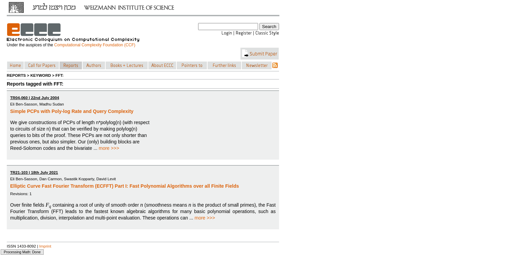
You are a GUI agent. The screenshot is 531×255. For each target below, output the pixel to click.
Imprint (45, 246)
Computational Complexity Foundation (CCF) (94, 45)
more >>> (109, 148)
